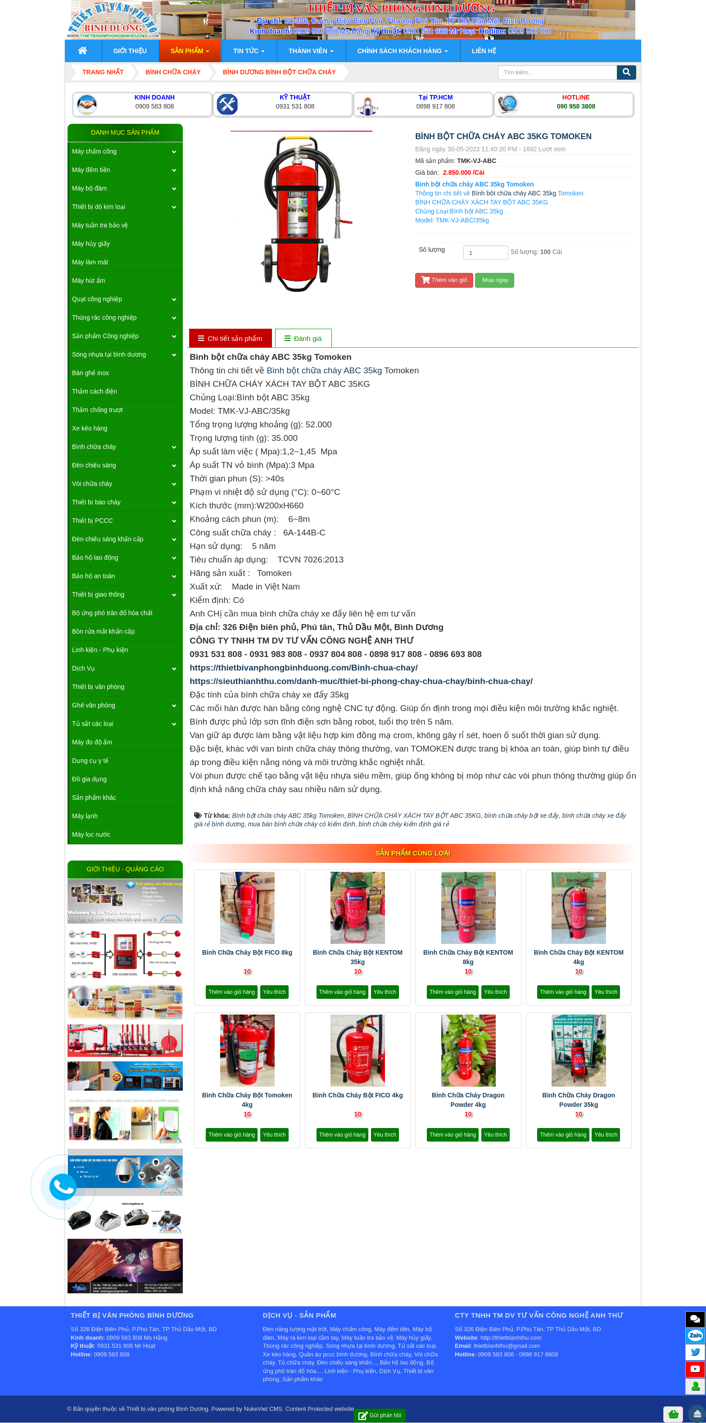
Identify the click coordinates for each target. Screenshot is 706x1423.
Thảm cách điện (94, 391)
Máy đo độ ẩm (92, 742)
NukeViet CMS (263, 1408)
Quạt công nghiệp (97, 299)
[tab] (230, 339)
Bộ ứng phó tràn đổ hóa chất (112, 612)
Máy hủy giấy (91, 243)
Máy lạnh (85, 816)
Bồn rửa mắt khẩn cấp (103, 631)
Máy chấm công (94, 151)
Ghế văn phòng (93, 705)
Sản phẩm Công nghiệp (105, 336)
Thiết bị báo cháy (96, 502)
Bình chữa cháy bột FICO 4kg (357, 1095)
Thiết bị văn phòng (98, 686)
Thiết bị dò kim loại (98, 206)
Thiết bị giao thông (98, 594)
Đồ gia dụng (89, 779)
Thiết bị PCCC (92, 520)
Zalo (695, 1335)
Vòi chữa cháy (92, 483)
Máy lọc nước (91, 834)
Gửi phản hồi (379, 1415)
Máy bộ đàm (89, 188)
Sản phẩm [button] (190, 53)
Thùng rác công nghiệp (104, 317)
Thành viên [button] (311, 53)
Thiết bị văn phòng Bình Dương (167, 1408)
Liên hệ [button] (484, 50)
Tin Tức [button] (249, 53)
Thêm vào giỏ (444, 279)
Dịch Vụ (83, 668)
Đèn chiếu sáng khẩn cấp (108, 539)
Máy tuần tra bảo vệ (100, 225)
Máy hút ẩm (88, 280)
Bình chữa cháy (94, 446)
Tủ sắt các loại (92, 723)
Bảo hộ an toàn (93, 576)
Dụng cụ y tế (90, 760)
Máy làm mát (90, 262)
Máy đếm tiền (91, 169)
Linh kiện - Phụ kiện (100, 649)
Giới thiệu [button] (130, 50)
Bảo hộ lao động (95, 557)
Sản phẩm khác (94, 797)
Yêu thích (274, 992)
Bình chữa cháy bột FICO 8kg (247, 952)
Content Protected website (319, 1408)
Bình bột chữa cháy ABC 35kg (514, 193)
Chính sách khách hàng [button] (403, 53)
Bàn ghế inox (90, 372)
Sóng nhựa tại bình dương (109, 354)
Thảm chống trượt (97, 409)
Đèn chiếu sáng (94, 465)
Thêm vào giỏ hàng (231, 992)
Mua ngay (494, 279)
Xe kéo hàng (90, 428)
